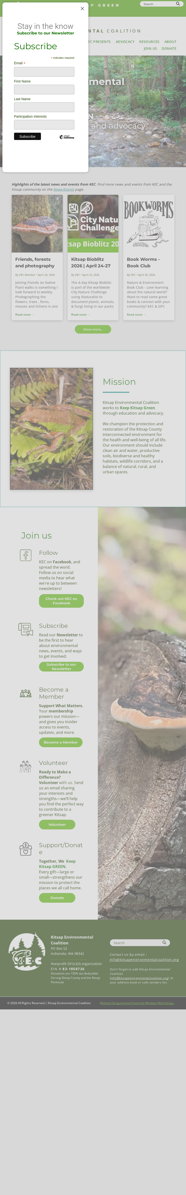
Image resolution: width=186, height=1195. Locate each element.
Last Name (22, 99)
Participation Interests (30, 116)
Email (19, 63)
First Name (22, 81)
